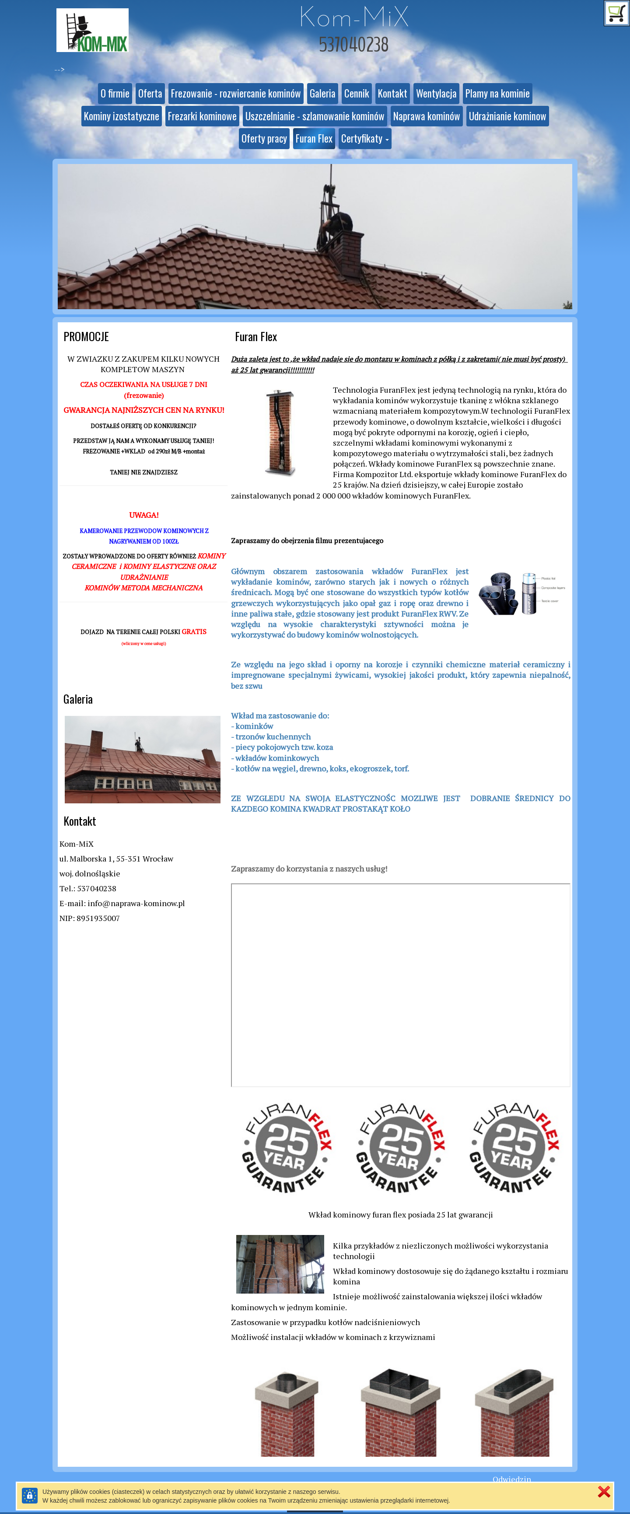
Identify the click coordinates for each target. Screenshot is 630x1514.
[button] (365, 138)
